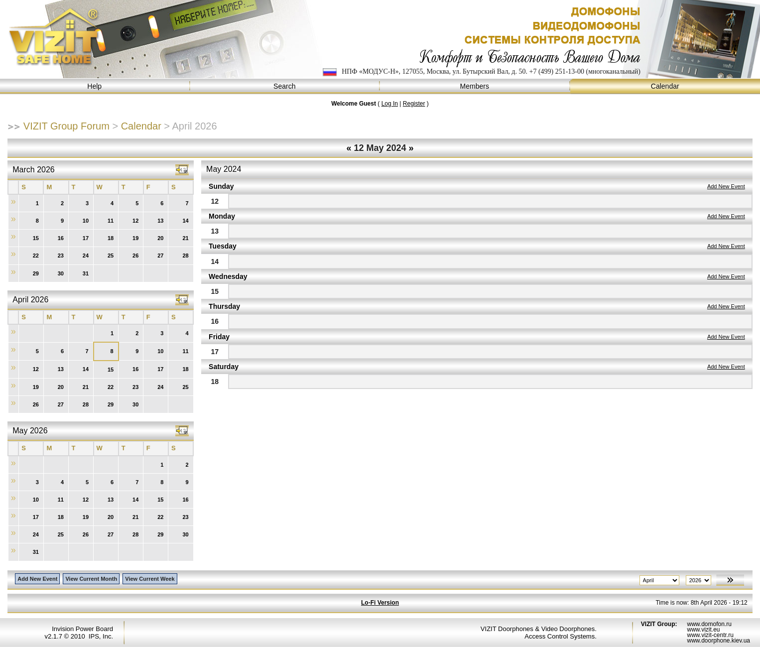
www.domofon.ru (709, 624)
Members (475, 86)
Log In (389, 103)
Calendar (665, 86)
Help (95, 86)
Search (285, 86)
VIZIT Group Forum (66, 126)
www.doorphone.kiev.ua (718, 640)
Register (414, 103)
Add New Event (726, 186)
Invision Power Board (82, 629)
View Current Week (149, 579)
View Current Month (91, 579)
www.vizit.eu (703, 629)
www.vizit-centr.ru (710, 635)
